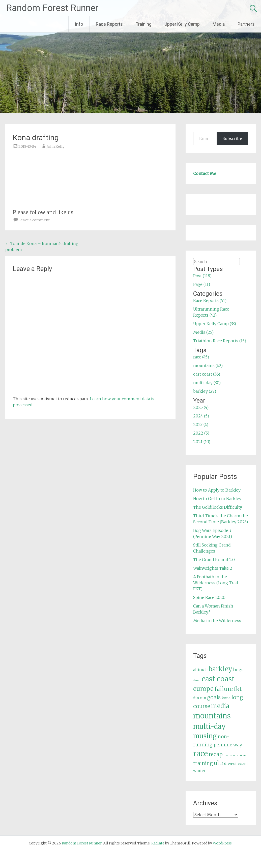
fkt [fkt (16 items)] (238, 689)
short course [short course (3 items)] (238, 755)
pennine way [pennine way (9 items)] (228, 745)
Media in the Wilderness (217, 620)
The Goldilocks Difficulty (217, 507)
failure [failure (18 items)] (224, 688)
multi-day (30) (207, 382)
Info (79, 24)
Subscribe (232, 138)
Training (144, 24)
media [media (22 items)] (220, 706)
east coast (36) (206, 374)
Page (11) (201, 284)
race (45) (201, 356)
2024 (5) (201, 415)
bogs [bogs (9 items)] (238, 670)
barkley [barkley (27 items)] (220, 669)
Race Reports (109, 24)
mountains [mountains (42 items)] (212, 715)
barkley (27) (204, 391)
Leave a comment (34, 220)
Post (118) (202, 275)
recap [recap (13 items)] (216, 754)
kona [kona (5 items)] (226, 698)
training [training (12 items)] (203, 763)
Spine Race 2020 (209, 597)
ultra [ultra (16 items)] (220, 763)
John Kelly (56, 146)
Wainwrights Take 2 (212, 568)
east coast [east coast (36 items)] (218, 679)
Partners (246, 24)
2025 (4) (201, 407)
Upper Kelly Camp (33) (214, 323)
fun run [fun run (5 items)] (199, 698)
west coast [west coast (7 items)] (238, 763)
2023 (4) (200, 424)
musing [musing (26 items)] (205, 736)
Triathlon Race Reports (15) (219, 340)
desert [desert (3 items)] (197, 680)
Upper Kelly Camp (182, 24)
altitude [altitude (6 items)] (200, 669)
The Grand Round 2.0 (214, 559)
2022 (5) (201, 433)
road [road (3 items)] (226, 755)
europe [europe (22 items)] (203, 689)
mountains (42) (208, 365)
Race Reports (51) (209, 300)
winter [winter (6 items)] (199, 770)
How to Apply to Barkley (217, 490)
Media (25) (203, 332)
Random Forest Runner (52, 8)
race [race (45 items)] (200, 753)
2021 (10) (201, 441)
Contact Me (204, 173)
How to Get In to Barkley (217, 498)
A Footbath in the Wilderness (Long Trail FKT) (215, 582)
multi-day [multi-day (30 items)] (209, 726)
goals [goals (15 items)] (214, 697)
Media (219, 24)
